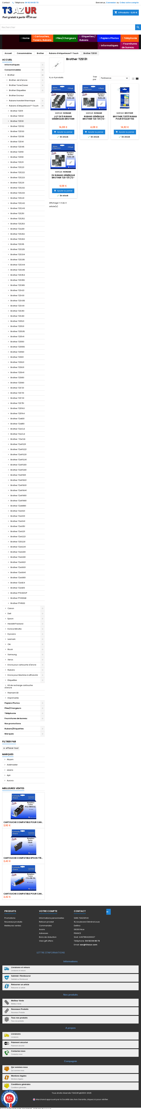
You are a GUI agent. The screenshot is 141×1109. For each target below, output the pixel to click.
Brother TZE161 (17, 157)
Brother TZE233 (18, 193)
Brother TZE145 (17, 146)
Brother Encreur (16, 95)
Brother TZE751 (17, 403)
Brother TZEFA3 (18, 408)
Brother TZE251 (17, 213)
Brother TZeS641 (18, 572)
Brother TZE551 (17, 341)
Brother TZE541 (17, 336)
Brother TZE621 (17, 362)
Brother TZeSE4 (18, 582)
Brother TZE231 (17, 182)
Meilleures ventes (12, 925)
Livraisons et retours (20, 967)
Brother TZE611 (17, 357)
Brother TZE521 (17, 321)
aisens (9, 770)
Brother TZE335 (18, 259)
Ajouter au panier (63, 132)
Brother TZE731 (17, 393)
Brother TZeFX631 (18, 485)
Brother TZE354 (18, 275)
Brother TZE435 (18, 300)
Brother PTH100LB (18, 598)
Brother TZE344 (18, 264)
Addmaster (12, 764)
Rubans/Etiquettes (14, 728)
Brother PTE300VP (19, 593)
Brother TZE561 (17, 352)
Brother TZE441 (17, 305)
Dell (9, 613)
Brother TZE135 (17, 136)
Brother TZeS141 (18, 521)
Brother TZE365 (18, 285)
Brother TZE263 (18, 239)
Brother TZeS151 (18, 526)
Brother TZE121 (17, 116)
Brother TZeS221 (18, 536)
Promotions (9, 918)
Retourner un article (20, 984)
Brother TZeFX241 (19, 459)
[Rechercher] (70, 27)
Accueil (7, 59)
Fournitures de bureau (16, 718)
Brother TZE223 (18, 177)
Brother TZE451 (17, 310)
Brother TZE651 (17, 377)
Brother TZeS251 (18, 552)
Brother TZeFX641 (19, 490)
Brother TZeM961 (18, 505)
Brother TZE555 (18, 346)
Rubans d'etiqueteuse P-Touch (23, 105)
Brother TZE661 (17, 382)
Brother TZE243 (18, 208)
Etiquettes (12, 680)
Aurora (9, 780)
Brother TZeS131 (18, 516)
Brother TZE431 (17, 295)
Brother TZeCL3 (18, 428)
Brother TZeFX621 (18, 480)
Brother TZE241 (17, 198)
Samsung (12, 654)
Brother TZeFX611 (18, 475)
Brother (11, 75)
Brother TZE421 (17, 290)
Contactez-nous (18, 1051)
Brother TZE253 (18, 223)
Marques (9, 733)
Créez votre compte (129, 2)
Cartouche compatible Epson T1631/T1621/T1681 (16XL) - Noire (23, 858)
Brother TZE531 (17, 326)
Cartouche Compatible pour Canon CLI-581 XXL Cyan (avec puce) (23, 894)
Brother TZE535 (18, 331)
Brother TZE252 (18, 218)
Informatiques (12, 64)
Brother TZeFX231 (18, 454)
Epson (10, 618)
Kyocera (12, 634)
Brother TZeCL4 (18, 434)
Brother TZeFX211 (18, 444)
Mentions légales (18, 1076)
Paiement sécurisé (19, 1042)
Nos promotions (13, 723)
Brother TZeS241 (18, 546)
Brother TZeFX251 (18, 464)
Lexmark (12, 639)
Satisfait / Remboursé (21, 976)
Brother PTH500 (18, 603)
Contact (6, 2)
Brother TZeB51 (17, 423)
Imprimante (13, 697)
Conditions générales (20, 1084)
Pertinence (115, 78)
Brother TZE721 (17, 387)
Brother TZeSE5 (18, 587)
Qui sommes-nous (19, 1067)
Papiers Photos (12, 703)
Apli (8, 775)
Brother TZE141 (17, 141)
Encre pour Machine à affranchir (23, 675)
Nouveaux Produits (19, 1009)
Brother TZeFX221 (18, 449)
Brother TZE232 (18, 187)
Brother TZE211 (17, 162)
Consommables (13, 69)
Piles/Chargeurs (13, 708)
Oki (9, 644)
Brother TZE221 (17, 167)
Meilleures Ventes (13, 788)
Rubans (11, 670)
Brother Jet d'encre (18, 80)
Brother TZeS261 (18, 557)
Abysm (9, 759)
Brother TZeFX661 (18, 500)
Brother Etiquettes (17, 90)
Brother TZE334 (18, 254)
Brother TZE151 (17, 151)
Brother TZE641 (17, 372)
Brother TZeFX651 (18, 495)
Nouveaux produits (13, 921)
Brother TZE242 (18, 203)
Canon (11, 608)
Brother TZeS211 (18, 531)
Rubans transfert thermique (22, 100)
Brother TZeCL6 (18, 439)
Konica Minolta (15, 628)
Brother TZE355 (18, 280)
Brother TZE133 (17, 131)
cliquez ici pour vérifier (97, 1099)
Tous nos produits (19, 1018)
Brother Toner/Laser (18, 85)
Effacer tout (11, 748)
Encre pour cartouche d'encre (22, 664)
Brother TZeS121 (18, 511)
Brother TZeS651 (18, 577)
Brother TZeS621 (18, 562)
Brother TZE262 (18, 234)
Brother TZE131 (17, 121)
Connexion (111, 2)
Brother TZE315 (17, 244)
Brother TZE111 (17, 110)
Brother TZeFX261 (18, 469)
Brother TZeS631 (18, 567)
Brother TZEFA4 (18, 413)
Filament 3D (13, 692)
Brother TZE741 (17, 398)
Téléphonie (10, 713)
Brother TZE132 (17, 126)
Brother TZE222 (18, 172)
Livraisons (16, 1034)
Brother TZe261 (17, 228)
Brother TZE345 (18, 269)
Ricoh (10, 649)
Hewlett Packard (15, 623)
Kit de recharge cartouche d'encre (19, 686)
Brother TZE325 (18, 249)
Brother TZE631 (17, 367)
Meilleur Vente (17, 1001)
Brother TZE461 (17, 316)
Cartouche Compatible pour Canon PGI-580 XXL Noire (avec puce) (23, 822)
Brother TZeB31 (17, 418)
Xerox (10, 659)
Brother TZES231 (18, 541)
